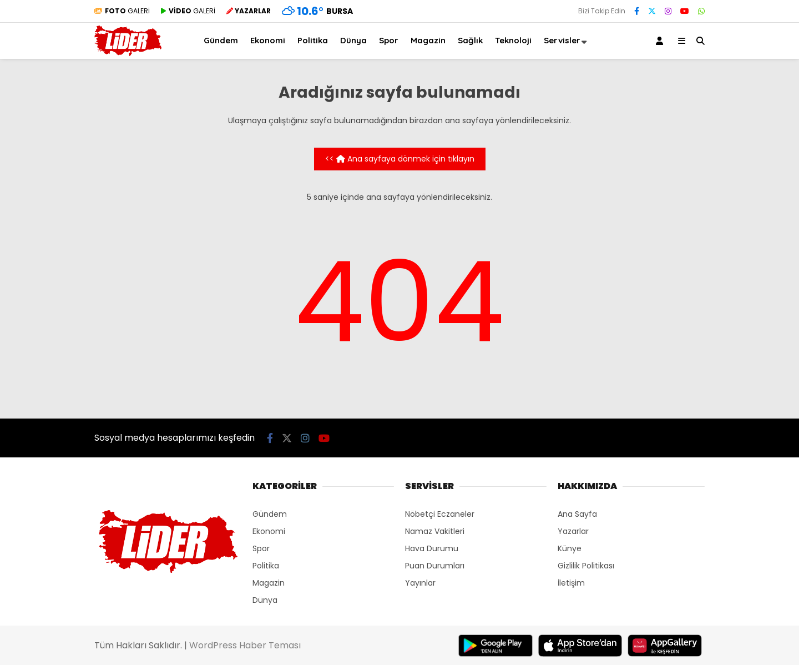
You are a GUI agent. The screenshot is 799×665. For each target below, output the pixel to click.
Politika (312, 40)
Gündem (221, 40)
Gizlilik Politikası (586, 565)
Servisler (562, 40)
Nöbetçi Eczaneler (439, 514)
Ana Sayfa (577, 514)
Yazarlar (573, 531)
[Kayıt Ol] (661, 41)
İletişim (571, 582)
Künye (569, 548)
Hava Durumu (431, 548)
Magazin (428, 40)
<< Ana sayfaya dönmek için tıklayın (399, 158)
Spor (388, 40)
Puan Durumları (434, 565)
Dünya (353, 40)
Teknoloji (513, 40)
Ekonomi (267, 40)
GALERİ (122, 11)
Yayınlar (420, 582)
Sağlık (470, 40)
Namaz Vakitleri (434, 531)
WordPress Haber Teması (245, 645)
